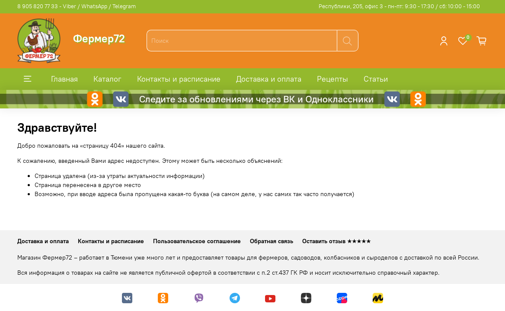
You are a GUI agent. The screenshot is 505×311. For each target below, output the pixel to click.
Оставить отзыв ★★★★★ (336, 241)
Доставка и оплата (268, 79)
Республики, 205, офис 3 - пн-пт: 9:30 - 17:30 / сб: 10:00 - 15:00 (399, 6)
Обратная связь (271, 241)
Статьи (376, 79)
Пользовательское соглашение (197, 241)
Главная (64, 79)
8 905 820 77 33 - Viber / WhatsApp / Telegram (76, 6)
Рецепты (332, 79)
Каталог (107, 79)
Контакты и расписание (179, 79)
